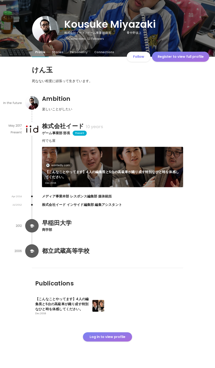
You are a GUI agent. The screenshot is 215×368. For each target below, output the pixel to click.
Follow (138, 56)
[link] (112, 167)
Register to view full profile (181, 56)
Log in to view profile (107, 336)
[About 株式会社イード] (32, 129)
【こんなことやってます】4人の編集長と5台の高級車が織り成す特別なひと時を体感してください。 (112, 174)
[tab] (40, 52)
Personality (79, 52)
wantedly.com (59, 165)
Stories (57, 52)
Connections (104, 52)
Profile (40, 52)
